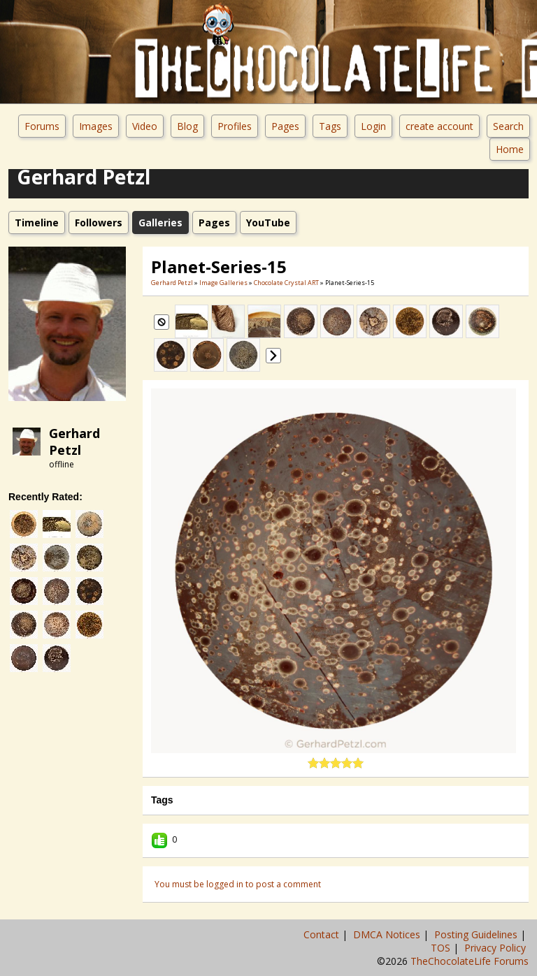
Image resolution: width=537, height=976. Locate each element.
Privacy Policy (496, 947)
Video (144, 126)
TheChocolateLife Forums (469, 961)
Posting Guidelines (477, 934)
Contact (322, 934)
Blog (187, 126)
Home (510, 149)
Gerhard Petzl (74, 441)
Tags (330, 126)
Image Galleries (223, 282)
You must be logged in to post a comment (238, 884)
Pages (285, 126)
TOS (442, 947)
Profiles (234, 126)
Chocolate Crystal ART (286, 282)
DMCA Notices (388, 934)
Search (508, 126)
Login (373, 126)
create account (439, 126)
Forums (41, 126)
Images (96, 126)
